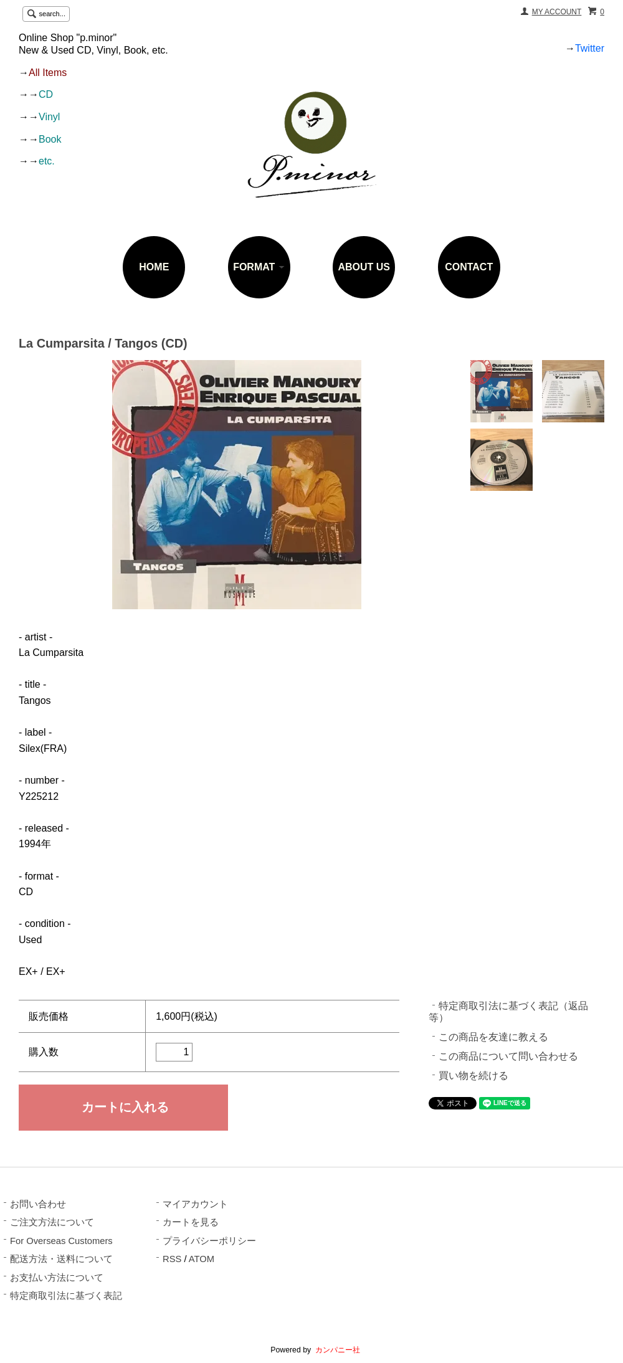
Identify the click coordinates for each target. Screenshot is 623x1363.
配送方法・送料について (61, 1259)
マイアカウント (195, 1204)
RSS (172, 1259)
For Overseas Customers (61, 1241)
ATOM (201, 1259)
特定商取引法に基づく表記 (66, 1296)
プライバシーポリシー (209, 1241)
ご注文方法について (52, 1222)
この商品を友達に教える (493, 1037)
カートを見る (191, 1222)
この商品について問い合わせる (508, 1056)
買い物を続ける (473, 1075)
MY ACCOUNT (557, 11)
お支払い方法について (56, 1278)
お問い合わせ (38, 1204)
